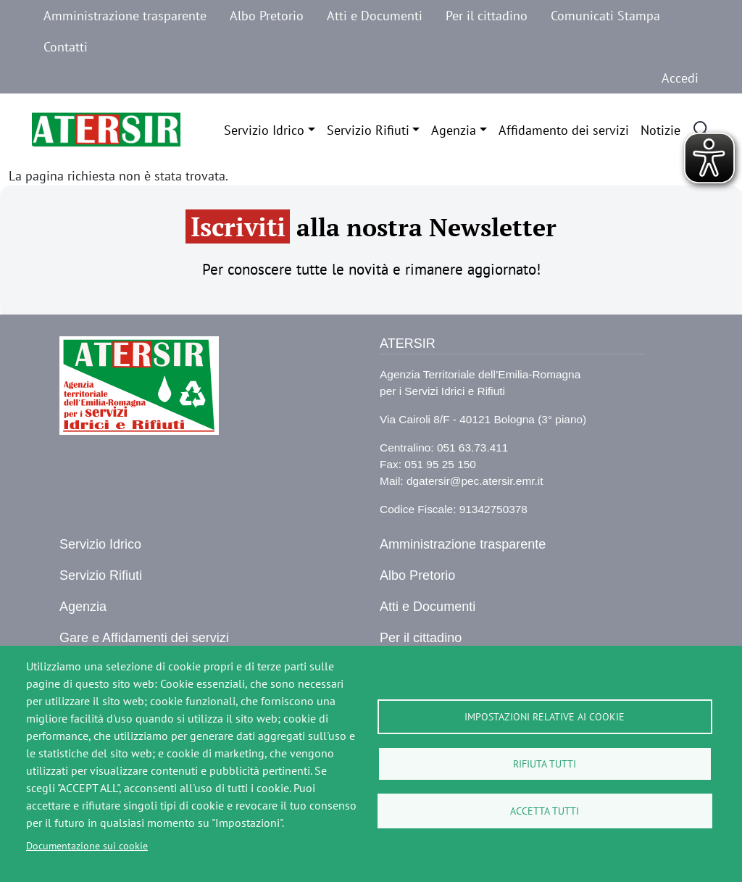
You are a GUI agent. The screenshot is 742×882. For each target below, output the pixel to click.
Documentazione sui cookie (87, 845)
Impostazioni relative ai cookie (544, 716)
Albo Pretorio (267, 15)
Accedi (680, 78)
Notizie (660, 130)
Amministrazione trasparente (125, 15)
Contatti (65, 46)
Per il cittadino (487, 15)
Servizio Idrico (264, 130)
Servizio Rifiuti (368, 130)
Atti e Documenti (374, 15)
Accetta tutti (544, 810)
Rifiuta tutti (544, 763)
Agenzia (453, 130)
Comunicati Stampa (605, 15)
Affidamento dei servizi (564, 130)
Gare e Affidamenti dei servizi (144, 638)
